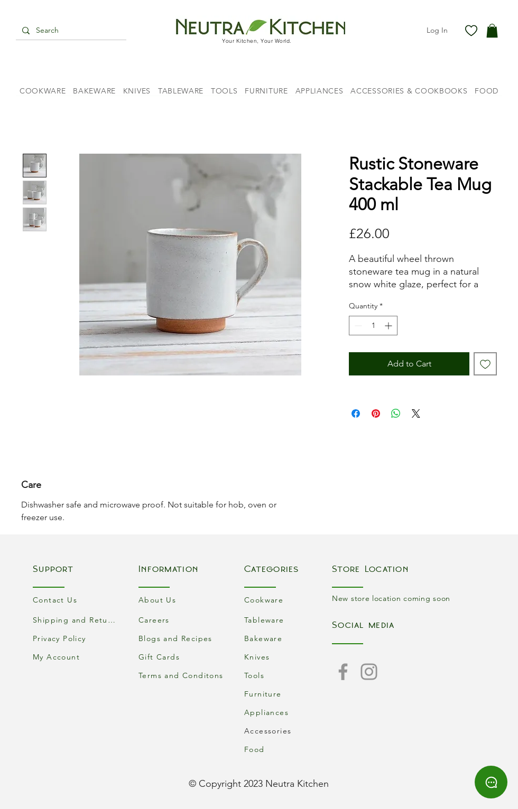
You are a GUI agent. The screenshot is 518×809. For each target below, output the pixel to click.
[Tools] (288, 675)
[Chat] (491, 782)
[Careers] (182, 619)
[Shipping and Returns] (77, 619)
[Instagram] (369, 672)
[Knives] (288, 656)
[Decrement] (357, 325)
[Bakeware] (288, 638)
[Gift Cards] (182, 656)
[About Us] (182, 599)
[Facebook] (343, 672)
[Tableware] (288, 619)
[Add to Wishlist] (485, 363)
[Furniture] (288, 693)
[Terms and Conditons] (182, 675)
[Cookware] (288, 599)
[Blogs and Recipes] (182, 638)
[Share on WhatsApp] (396, 413)
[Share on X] (416, 413)
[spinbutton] (373, 325)
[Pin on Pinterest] (375, 413)
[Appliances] (288, 712)
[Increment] (389, 325)
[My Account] (77, 656)
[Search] (70, 30)
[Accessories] (288, 730)
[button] (492, 30)
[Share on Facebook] (355, 413)
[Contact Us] (77, 599)
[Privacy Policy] (77, 638)
